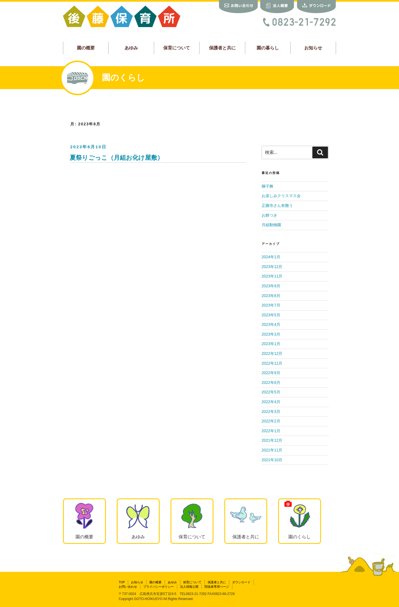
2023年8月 (271, 295)
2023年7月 (271, 305)
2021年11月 (272, 450)
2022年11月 (272, 363)
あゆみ (131, 47)
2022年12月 (272, 353)
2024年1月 (271, 257)
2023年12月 (272, 266)
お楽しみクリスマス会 (281, 195)
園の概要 (86, 47)
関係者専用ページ (217, 586)
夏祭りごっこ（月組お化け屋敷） (116, 157)
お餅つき (269, 215)
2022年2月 (271, 421)
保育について (176, 47)
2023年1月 (271, 343)
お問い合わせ (128, 586)
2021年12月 (272, 440)
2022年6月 (271, 382)
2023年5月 (271, 315)
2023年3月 (271, 334)
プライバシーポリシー (158, 586)
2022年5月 (271, 392)
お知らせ (313, 47)
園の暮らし (268, 47)
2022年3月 (271, 411)
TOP (122, 582)
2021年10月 (272, 460)
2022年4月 (271, 402)
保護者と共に (222, 47)
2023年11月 (272, 276)
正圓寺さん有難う (277, 205)
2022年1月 (271, 431)
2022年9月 (271, 373)
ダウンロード (241, 582)
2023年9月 (271, 286)
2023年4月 (271, 324)
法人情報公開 (189, 586)
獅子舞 (267, 186)
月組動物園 (271, 225)
